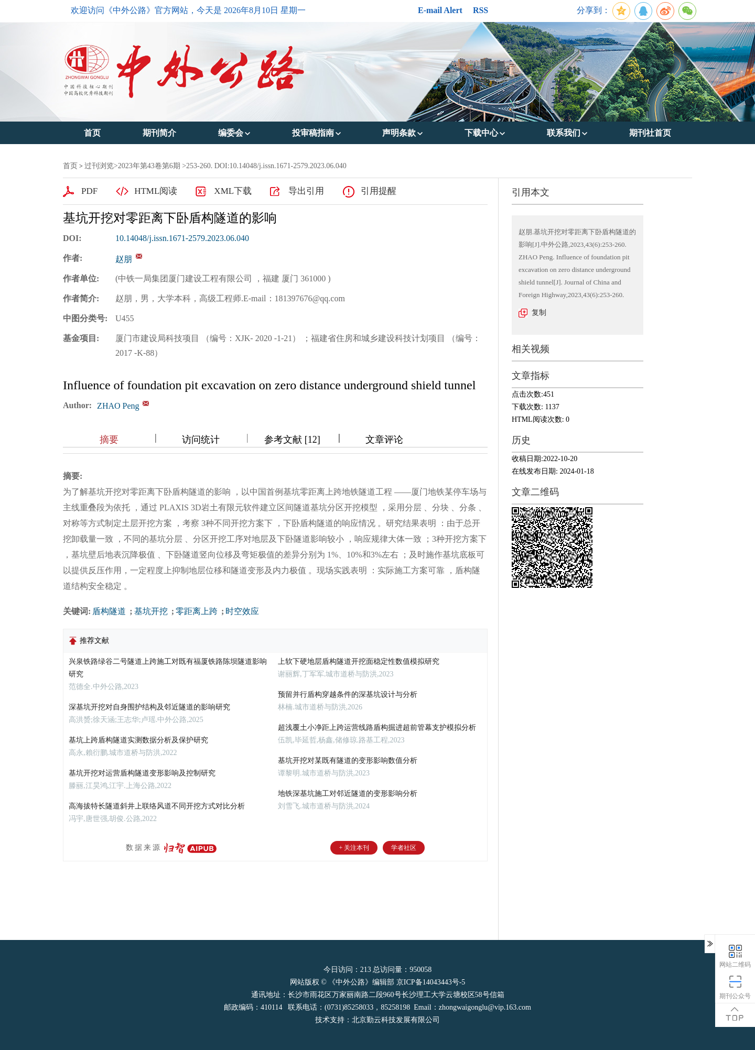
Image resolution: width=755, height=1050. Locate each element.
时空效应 (242, 611)
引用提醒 (378, 191)
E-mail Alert (440, 10)
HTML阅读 (155, 191)
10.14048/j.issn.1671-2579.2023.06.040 (182, 238)
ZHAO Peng (118, 405)
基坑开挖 (152, 611)
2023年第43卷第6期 (149, 166)
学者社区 (403, 847)
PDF (89, 191)
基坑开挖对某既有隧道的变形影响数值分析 (347, 760)
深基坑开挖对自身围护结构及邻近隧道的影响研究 (149, 707)
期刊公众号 (735, 987)
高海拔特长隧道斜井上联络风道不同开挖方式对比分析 (157, 806)
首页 (70, 166)
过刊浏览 (99, 166)
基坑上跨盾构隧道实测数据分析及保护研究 (138, 740)
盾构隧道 (110, 611)
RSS (480, 10)
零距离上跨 (198, 611)
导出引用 (306, 191)
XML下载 (233, 191)
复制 (539, 312)
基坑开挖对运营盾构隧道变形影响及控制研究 (142, 773)
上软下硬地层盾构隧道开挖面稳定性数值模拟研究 (358, 661)
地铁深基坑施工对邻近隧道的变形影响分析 (347, 793)
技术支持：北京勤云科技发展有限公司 (377, 1020)
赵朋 (123, 259)
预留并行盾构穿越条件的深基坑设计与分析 (347, 694)
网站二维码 (735, 955)
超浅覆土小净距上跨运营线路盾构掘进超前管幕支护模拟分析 (377, 727)
